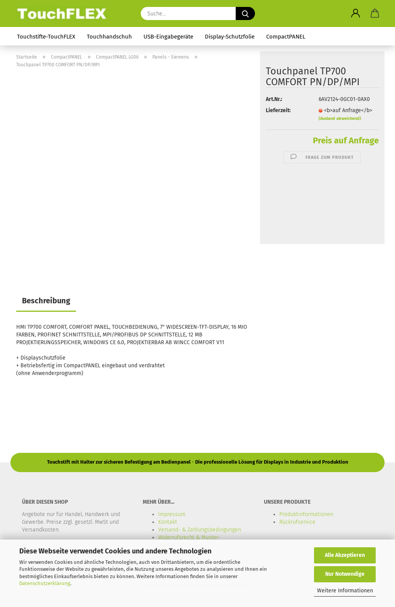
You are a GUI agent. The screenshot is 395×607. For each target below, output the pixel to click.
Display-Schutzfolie (230, 36)
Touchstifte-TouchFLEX (46, 36)
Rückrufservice (297, 522)
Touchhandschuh (109, 36)
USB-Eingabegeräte (168, 36)
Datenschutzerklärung (44, 583)
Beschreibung (46, 300)
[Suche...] (245, 13)
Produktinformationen (306, 514)
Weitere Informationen (345, 590)
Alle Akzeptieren (345, 555)
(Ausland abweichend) (340, 118)
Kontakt (167, 522)
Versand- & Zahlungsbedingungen (199, 529)
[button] (355, 13)
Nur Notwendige (345, 574)
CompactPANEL (285, 36)
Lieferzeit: (278, 110)
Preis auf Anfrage (346, 140)
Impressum (172, 514)
